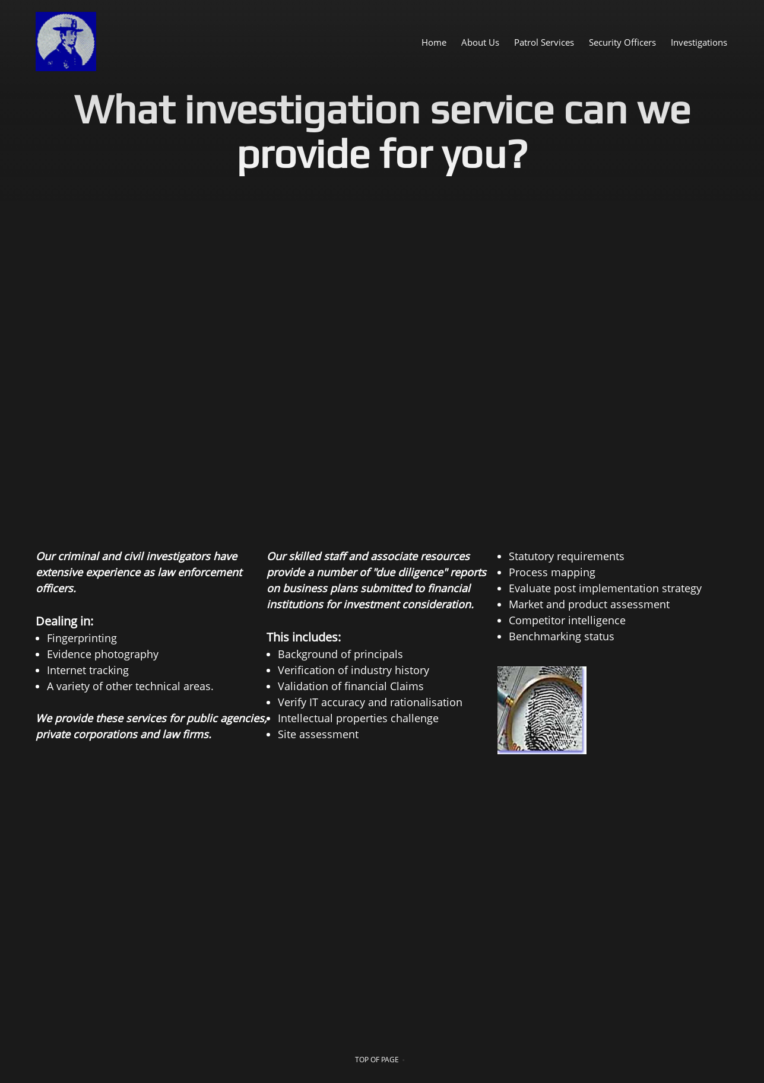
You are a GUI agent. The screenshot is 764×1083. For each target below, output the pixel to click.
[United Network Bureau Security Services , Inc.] (66, 41)
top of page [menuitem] (377, 1060)
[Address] (107, 836)
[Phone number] (50, 836)
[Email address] (78, 836)
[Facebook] (135, 836)
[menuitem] (434, 41)
